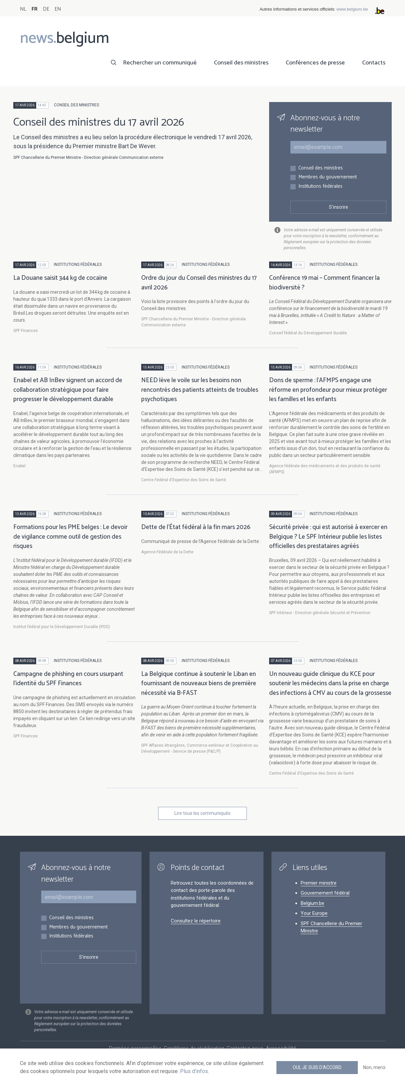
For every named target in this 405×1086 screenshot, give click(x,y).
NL (23, 9)
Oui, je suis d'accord (317, 1067)
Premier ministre (319, 883)
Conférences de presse (315, 63)
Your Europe (314, 913)
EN (57, 9)
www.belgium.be (352, 9)
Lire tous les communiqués (202, 813)
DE (46, 9)
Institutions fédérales (320, 186)
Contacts (373, 63)
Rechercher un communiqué (160, 63)
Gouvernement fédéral (325, 893)
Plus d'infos (194, 1071)
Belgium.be (312, 903)
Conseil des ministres (241, 63)
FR (35, 9)
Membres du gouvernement (327, 177)
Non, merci (374, 1067)
